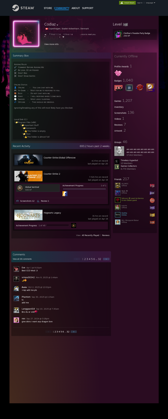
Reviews (105, 235)
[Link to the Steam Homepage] (25, 10)
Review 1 (45, 201)
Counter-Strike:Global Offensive (60, 157)
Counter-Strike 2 (52, 173)
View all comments (22, 259)
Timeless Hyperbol (129, 160)
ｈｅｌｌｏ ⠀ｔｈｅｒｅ (62, 34)
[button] (135, 24)
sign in (139, 3)
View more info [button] (51, 44)
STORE (48, 8)
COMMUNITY (61, 8)
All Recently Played (90, 235)
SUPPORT (87, 8)
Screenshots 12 (27, 201)
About (76, 8)
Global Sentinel (32, 187)
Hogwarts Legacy (52, 212)
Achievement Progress (73, 185)
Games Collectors (129, 166)
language (149, 3)
